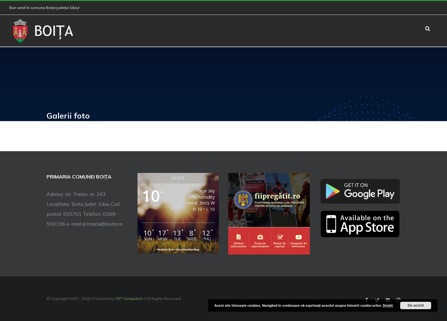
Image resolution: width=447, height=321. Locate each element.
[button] (427, 28)
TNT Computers (129, 298)
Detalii (388, 305)
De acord (415, 305)
